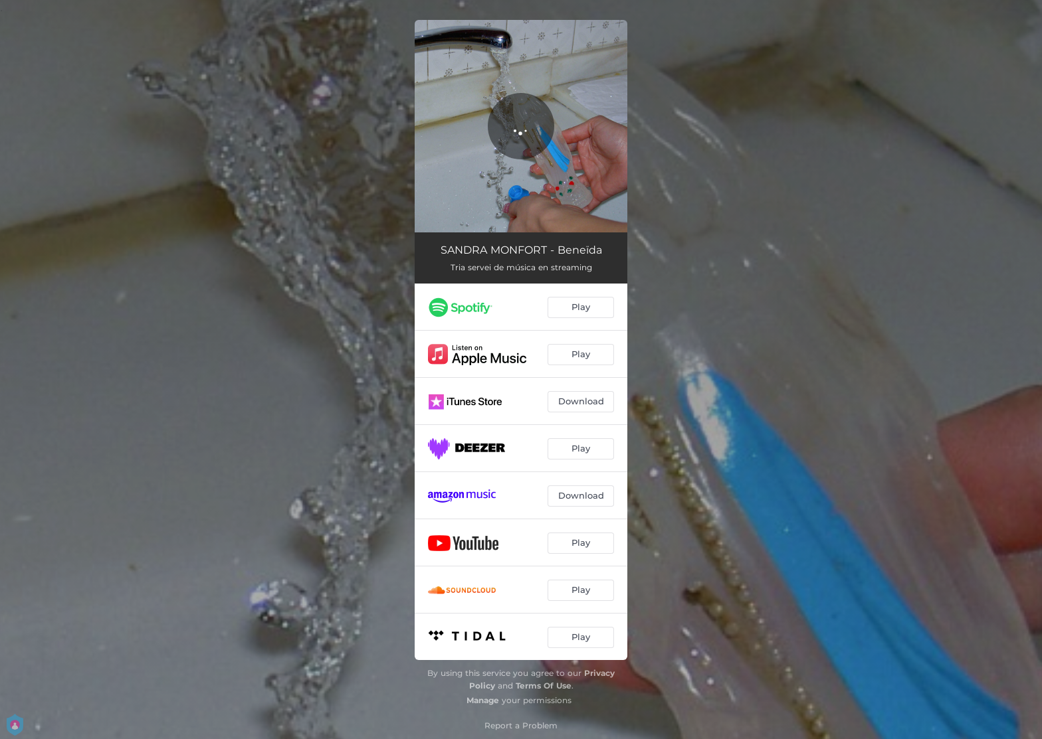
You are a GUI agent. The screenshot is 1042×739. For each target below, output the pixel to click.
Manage (483, 700)
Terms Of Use (544, 686)
